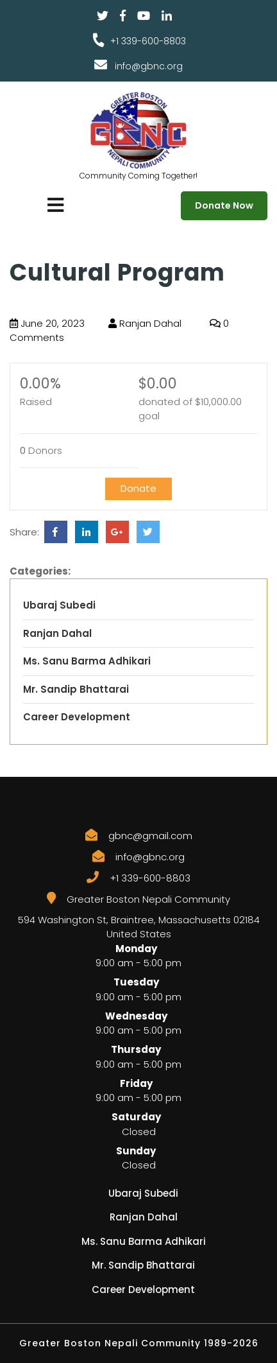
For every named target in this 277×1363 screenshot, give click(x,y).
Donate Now (224, 205)
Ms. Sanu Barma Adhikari (87, 661)
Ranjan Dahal (144, 323)
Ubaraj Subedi (59, 605)
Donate (138, 488)
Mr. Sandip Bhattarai (76, 689)
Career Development (76, 717)
